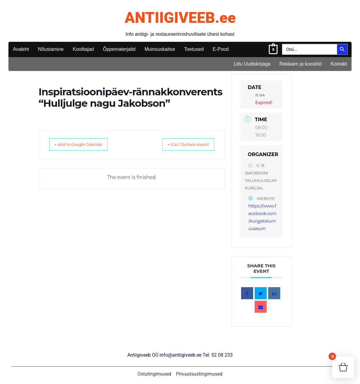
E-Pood (221, 49)
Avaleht (21, 49)
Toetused (194, 49)
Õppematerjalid (119, 49)
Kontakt (339, 63)
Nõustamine (51, 49)
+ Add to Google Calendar (85, 144)
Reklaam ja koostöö (300, 63)
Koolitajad (83, 49)
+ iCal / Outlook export (182, 144)
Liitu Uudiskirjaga (252, 63)
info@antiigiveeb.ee (180, 355)
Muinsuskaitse (159, 49)
